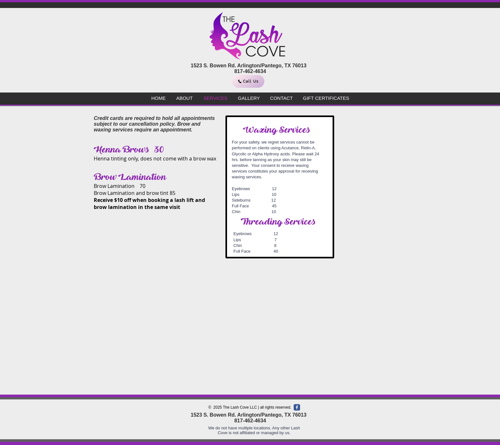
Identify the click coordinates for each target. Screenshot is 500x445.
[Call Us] (248, 81)
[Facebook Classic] (297, 407)
